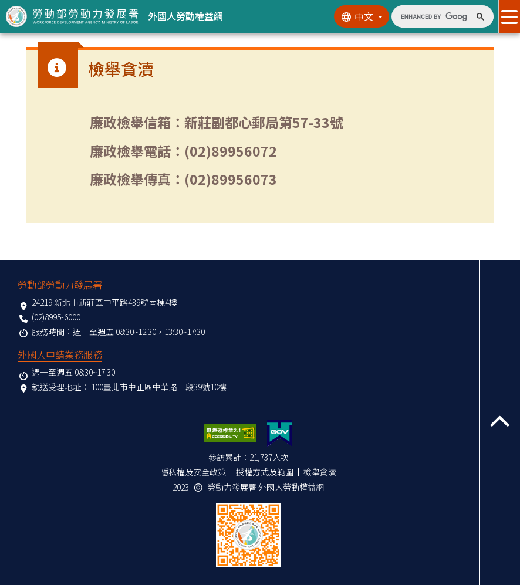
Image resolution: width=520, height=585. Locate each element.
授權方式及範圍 (264, 472)
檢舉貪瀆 (319, 472)
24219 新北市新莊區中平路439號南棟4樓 (104, 302)
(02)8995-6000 (56, 317)
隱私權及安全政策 (193, 472)
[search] (434, 16)
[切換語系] (361, 16)
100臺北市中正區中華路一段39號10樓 (159, 387)
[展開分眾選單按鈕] (509, 16)
